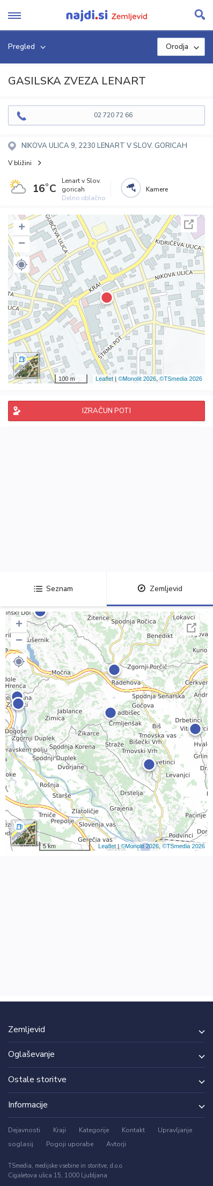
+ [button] (21, 228)
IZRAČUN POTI (106, 411)
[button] (21, 265)
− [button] (21, 244)
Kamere (157, 189)
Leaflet (104, 378)
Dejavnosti (24, 1130)
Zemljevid (159, 589)
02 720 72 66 (113, 115)
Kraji (59, 1130)
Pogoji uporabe (69, 1144)
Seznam (53, 589)
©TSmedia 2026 (180, 378)
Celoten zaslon (189, 224)
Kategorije (94, 1130)
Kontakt (133, 1130)
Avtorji (116, 1144)
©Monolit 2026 (137, 378)
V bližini (20, 163)
